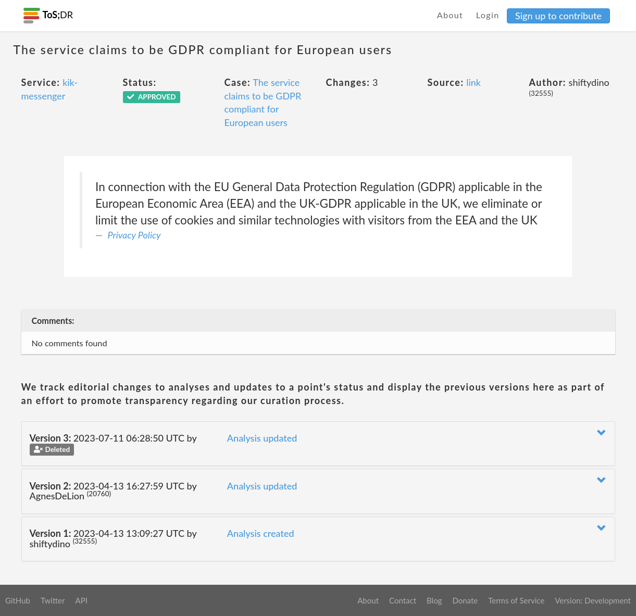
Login (488, 15)
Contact (402, 600)
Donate (465, 600)
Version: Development (593, 600)
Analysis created (260, 533)
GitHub (17, 600)
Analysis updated (262, 438)
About (450, 15)
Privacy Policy (134, 235)
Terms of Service (516, 600)
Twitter (53, 600)
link (473, 82)
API (81, 600)
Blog (434, 600)
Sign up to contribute (558, 15)
